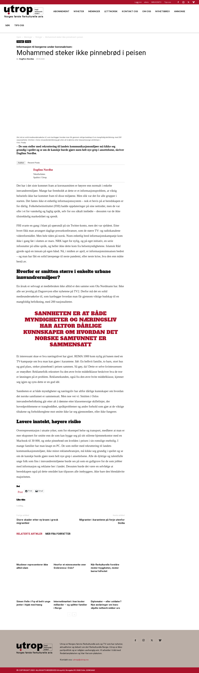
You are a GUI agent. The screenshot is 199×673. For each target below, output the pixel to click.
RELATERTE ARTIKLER (29, 533)
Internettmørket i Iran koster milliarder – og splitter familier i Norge (70, 604)
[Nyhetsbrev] (157, 319)
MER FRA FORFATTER (57, 533)
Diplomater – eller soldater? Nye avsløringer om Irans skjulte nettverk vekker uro (106, 604)
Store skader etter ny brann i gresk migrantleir (37, 521)
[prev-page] (69, 614)
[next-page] (74, 614)
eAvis (146, 2)
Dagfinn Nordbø (26, 59)
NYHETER (79, 11)
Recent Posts (34, 163)
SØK (7, 25)
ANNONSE (179, 11)
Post (20, 491)
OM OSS (146, 11)
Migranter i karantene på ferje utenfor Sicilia (102, 521)
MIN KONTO (156, 2)
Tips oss (167, 2)
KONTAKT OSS (130, 11)
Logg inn (138, 2)
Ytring (28, 41)
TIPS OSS (19, 25)
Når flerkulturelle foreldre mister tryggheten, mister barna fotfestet (105, 568)
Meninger (28, 37)
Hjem (18, 37)
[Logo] (24, 11)
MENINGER (94, 11)
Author (21, 163)
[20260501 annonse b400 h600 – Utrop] (157, 137)
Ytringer (38, 37)
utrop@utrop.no (81, 659)
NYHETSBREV (162, 11)
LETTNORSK (111, 11)
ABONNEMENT (61, 11)
